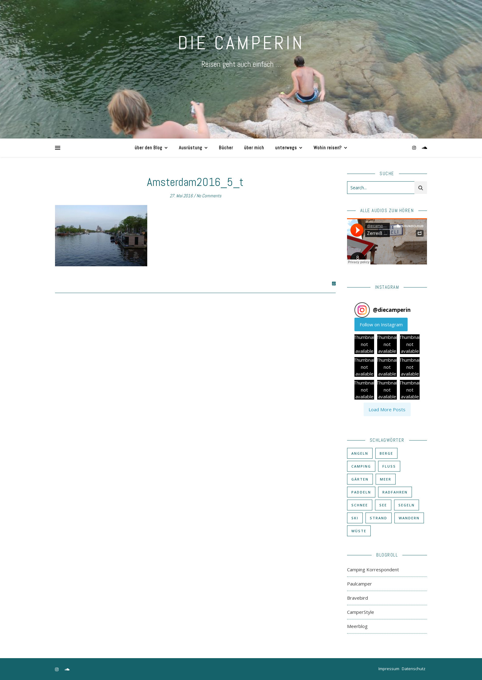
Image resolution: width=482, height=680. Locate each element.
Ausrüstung (190, 148)
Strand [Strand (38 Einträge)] (378, 518)
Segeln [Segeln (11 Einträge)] (406, 505)
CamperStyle (360, 612)
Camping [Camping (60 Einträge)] (361, 466)
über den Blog (148, 148)
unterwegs (286, 148)
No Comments (208, 196)
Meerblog (357, 626)
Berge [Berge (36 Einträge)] (386, 453)
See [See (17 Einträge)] (383, 505)
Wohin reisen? (328, 148)
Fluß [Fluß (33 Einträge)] (389, 466)
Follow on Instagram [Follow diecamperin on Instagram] (381, 324)
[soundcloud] (424, 148)
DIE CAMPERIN (241, 43)
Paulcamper (359, 584)
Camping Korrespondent (373, 569)
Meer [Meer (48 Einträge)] (385, 479)
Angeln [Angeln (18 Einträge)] (359, 453)
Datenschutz (413, 668)
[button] (364, 344)
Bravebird (357, 598)
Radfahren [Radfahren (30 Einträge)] (395, 492)
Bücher (226, 148)
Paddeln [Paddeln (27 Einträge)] (361, 492)
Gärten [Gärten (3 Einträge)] (360, 479)
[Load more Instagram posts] (387, 409)
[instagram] (414, 148)
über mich (254, 148)
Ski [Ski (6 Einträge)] (354, 518)
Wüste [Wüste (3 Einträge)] (358, 531)
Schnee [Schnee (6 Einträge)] (359, 505)
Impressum (388, 668)
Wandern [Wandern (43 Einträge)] (409, 518)
